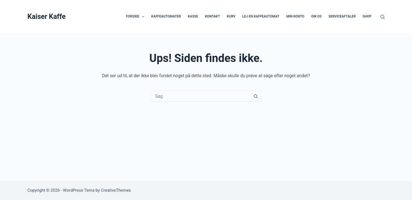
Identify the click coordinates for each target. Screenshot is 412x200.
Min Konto (295, 16)
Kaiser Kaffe (46, 16)
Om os (316, 16)
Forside (136, 16)
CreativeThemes (116, 190)
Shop (367, 16)
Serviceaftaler (342, 16)
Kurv (231, 16)
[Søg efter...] (200, 96)
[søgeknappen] (255, 96)
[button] (143, 16)
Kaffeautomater (166, 16)
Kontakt (212, 16)
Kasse (193, 16)
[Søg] (382, 17)
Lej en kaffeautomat (260, 16)
